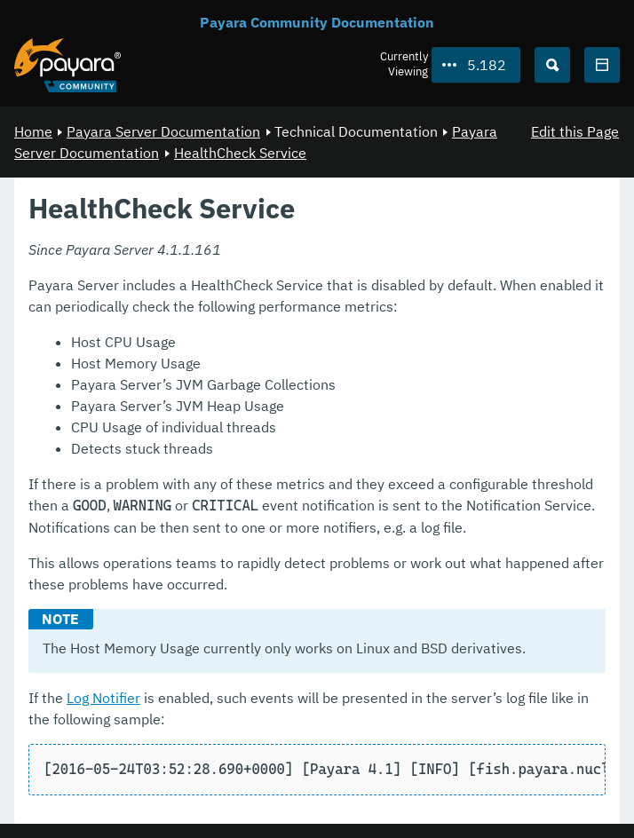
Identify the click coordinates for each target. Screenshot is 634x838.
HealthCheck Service (240, 153)
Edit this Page (575, 131)
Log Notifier (103, 698)
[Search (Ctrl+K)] (552, 65)
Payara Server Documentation (163, 131)
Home (33, 131)
